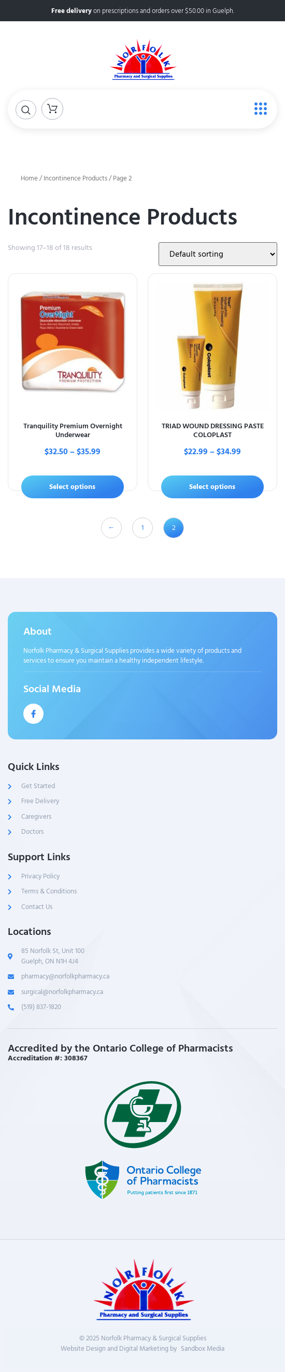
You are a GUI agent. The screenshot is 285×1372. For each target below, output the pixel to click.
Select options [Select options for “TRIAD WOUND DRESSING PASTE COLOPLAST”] (212, 487)
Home (29, 178)
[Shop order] (218, 254)
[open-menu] (258, 109)
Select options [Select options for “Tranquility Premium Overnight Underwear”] (72, 487)
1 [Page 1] (142, 528)
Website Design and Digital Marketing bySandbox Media (142, 1349)
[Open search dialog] (26, 109)
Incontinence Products (75, 178)
